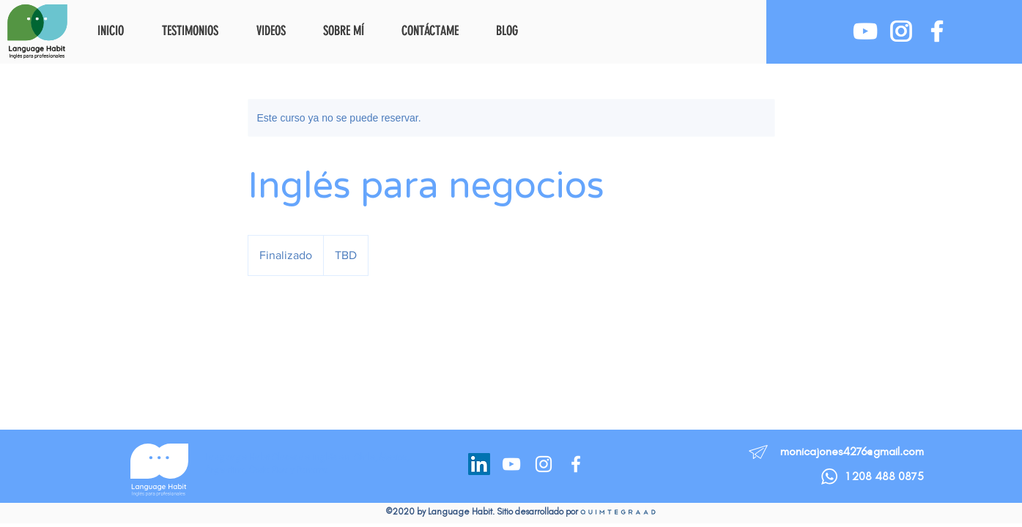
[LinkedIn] (479, 464)
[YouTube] (511, 464)
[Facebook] (576, 464)
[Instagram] (544, 464)
